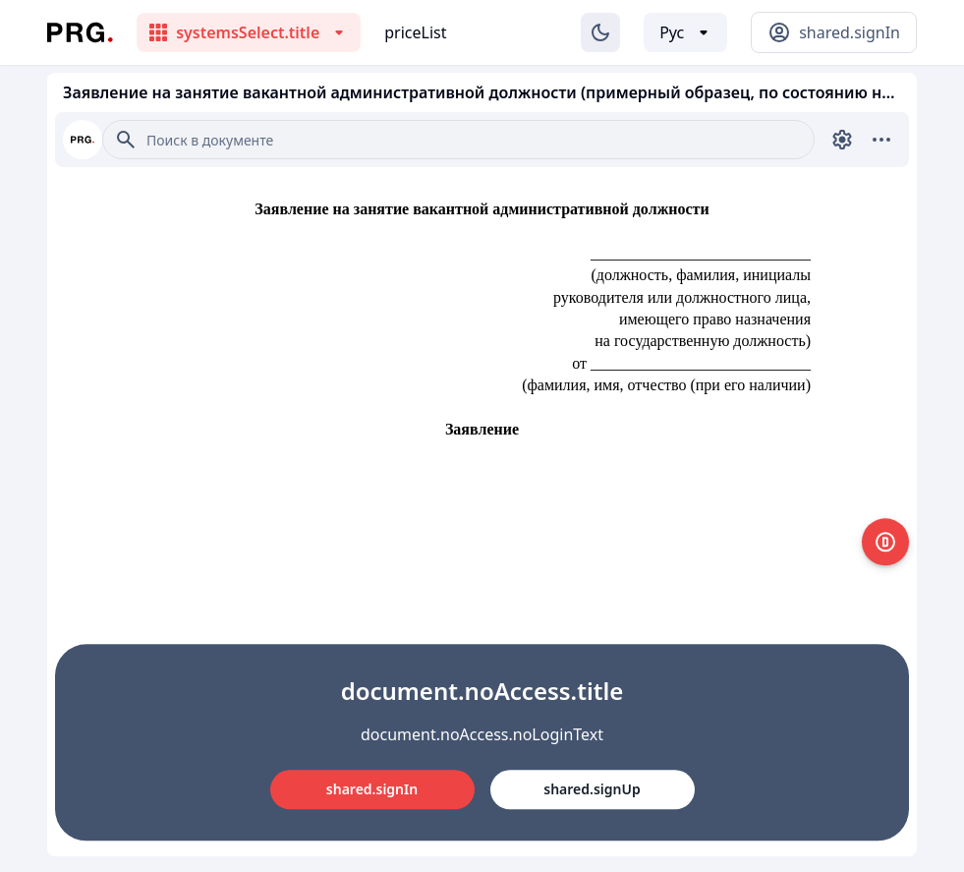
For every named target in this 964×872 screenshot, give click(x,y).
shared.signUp (591, 789)
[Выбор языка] (685, 32)
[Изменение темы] (600, 32)
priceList (415, 32)
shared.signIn (372, 789)
